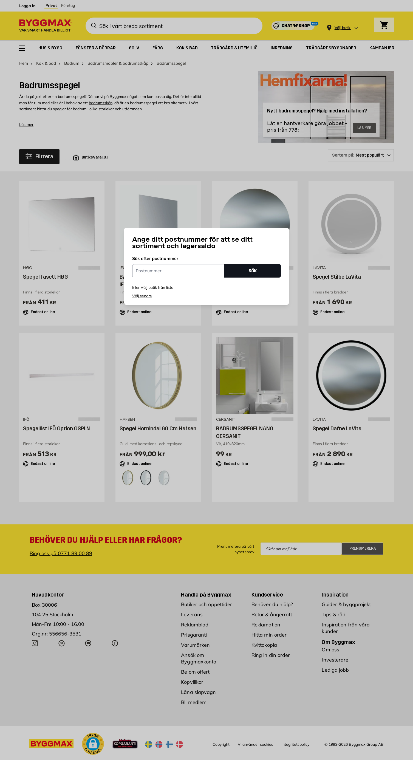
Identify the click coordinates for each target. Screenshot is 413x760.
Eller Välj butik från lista (152, 287)
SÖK (252, 270)
